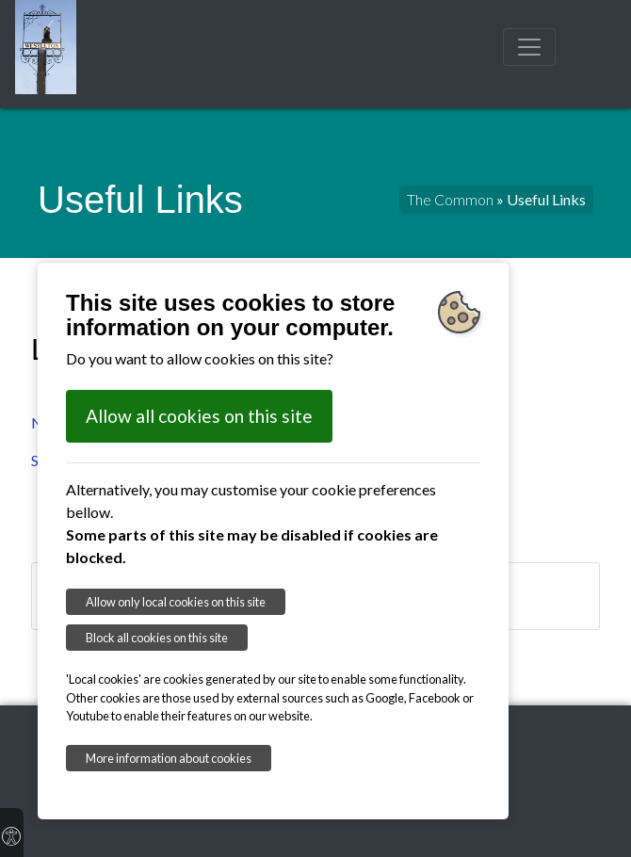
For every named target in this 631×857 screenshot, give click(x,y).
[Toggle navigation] (529, 47)
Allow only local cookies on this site (176, 601)
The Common (450, 199)
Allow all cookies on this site (199, 416)
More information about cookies (168, 758)
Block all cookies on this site (157, 637)
